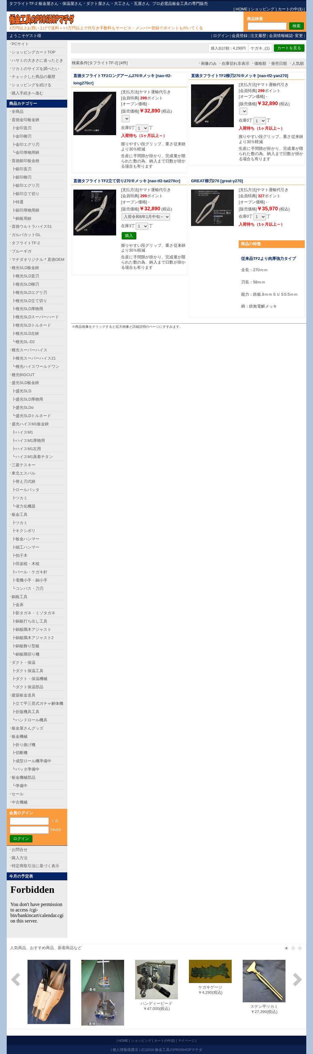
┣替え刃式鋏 (23, 481)
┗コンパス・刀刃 (27, 588)
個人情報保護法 (125, 1050)
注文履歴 (258, 35)
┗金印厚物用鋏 (25, 152)
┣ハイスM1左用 (26, 448)
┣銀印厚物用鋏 (25, 210)
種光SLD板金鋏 (25, 267)
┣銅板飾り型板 (25, 646)
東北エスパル (23, 473)
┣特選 (18, 202)
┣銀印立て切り (25, 193)
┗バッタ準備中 (25, 769)
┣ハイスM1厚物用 (28, 440)
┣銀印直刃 (21, 169)
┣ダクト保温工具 (27, 670)
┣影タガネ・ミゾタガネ (33, 613)
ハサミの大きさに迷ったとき (37, 60)
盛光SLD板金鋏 (25, 382)
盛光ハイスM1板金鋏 (30, 424)
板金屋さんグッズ (27, 728)
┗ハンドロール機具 (29, 720)
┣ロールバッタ (25, 489)
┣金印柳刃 (21, 136)
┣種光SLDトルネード (31, 325)
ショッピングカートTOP (34, 52)
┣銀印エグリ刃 (25, 185)
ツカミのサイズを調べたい (35, 68)
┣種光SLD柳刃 (25, 284)
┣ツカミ (20, 498)
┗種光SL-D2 (23, 341)
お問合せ (20, 849)
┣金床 (18, 604)
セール (18, 794)
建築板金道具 (23, 695)
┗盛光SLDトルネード (31, 415)
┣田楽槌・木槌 (25, 563)
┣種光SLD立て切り (29, 300)
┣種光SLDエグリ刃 (29, 292)
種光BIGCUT (23, 374)
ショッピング (262, 9)
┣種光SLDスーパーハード (35, 317)
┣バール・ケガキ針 (29, 572)
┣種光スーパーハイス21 (34, 358)
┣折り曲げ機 (23, 744)
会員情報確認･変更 (286, 35)
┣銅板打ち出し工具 (29, 621)
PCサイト (20, 44)
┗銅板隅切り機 (25, 654)
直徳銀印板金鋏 (25, 160)
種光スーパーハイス (29, 350)
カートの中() (290, 9)
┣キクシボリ (23, 530)
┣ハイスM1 (22, 432)
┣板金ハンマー (25, 539)
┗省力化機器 (23, 506)
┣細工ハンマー (25, 547)
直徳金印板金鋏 (25, 119)
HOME (242, 9)
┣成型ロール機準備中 (31, 761)
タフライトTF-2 (26, 243)
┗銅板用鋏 (21, 218)
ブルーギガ (21, 251)
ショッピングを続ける (31, 85)
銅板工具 (20, 596)
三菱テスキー (23, 465)
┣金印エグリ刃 (25, 144)
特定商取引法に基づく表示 (35, 866)
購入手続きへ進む (27, 93)
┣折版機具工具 (25, 711)
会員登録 (240, 35)
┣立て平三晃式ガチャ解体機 (37, 703)
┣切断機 (20, 752)
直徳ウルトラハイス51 (32, 226)
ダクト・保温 (23, 662)
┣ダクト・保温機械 (29, 678)
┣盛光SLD (21, 391)
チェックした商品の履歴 (33, 76)
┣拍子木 (20, 555)
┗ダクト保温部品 (27, 687)
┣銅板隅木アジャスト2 (32, 637)
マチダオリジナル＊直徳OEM (38, 259)
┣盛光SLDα (23, 407)
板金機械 (20, 736)
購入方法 (20, 858)
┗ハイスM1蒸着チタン (32, 456)
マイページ (186, 1040)
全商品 (18, 111)
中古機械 (20, 802)
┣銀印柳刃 (21, 177)
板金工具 (20, 514)
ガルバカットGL (26, 234)
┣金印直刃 (21, 128)
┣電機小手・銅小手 (29, 580)
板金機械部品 (23, 777)
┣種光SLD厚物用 (27, 308)
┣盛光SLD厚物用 (27, 399)
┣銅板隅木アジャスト (31, 629)
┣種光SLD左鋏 (25, 333)
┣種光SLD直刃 (25, 276)
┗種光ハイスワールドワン (35, 366)
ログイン (221, 35)
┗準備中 (20, 785)
